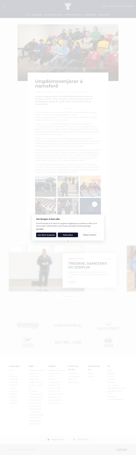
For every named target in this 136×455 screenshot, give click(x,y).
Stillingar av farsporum (89, 235)
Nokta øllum (68, 235)
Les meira (39, 229)
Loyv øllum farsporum (46, 235)
